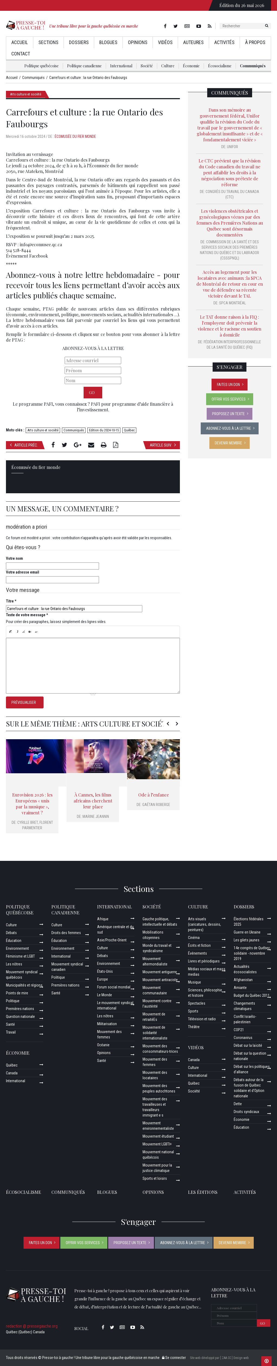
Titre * (11, 601)
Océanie (103, 1045)
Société (147, 65)
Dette (238, 1104)
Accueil (19, 42)
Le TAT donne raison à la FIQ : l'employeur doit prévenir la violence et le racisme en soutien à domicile (229, 326)
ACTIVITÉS (245, 1192)
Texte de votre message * (27, 615)
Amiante (240, 987)
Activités (224, 42)
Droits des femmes (66, 933)
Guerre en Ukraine (247, 932)
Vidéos (165, 42)
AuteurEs (193, 42)
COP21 (239, 1030)
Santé (10, 1024)
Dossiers (79, 42)
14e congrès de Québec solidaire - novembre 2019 (252, 953)
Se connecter (174, 1357)
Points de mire (17, 993)
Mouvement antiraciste (160, 980)
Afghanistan (243, 980)
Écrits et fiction (199, 945)
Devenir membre (228, 443)
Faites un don (228, 384)
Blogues (108, 42)
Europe (102, 979)
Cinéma (194, 937)
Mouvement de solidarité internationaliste (155, 1032)
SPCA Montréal (232, 303)
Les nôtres (14, 964)
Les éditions (202, 1192)
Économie (191, 65)
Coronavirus (243, 1037)
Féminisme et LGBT (20, 956)
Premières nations (20, 1009)
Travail (11, 1032)
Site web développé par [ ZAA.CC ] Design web (219, 1358)
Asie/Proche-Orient (112, 940)
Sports (193, 1011)
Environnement (17, 948)
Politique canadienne (84, 65)
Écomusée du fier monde (75, 136)
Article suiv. (163, 445)
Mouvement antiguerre (160, 972)
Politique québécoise (41, 65)
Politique (12, 1001)
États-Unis (105, 971)
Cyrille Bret (27, 822)
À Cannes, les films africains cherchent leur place (93, 800)
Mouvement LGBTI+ (157, 1144)
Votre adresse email (22, 572)
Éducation (13, 940)
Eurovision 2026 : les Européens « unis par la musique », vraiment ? (32, 803)
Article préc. (24, 445)
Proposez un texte (228, 414)
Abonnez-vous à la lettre (228, 428)
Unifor (232, 147)
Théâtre (194, 1027)
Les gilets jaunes (246, 940)
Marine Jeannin (96, 816)
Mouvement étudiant (158, 1136)
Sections (48, 42)
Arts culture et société (25, 94)
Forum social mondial (113, 987)
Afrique (102, 919)
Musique (194, 982)
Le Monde (104, 995)
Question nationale (20, 1016)
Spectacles (196, 1003)
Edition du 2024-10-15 (104, 430)
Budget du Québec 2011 (252, 995)
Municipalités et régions (24, 985)
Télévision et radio (202, 1019)
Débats (11, 933)
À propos (255, 42)
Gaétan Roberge (156, 804)
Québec (129, 430)
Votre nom (14, 558)
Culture (167, 65)
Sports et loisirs (155, 1178)
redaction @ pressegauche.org (32, 1326)
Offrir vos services (229, 399)
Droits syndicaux (246, 1112)
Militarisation (107, 1024)
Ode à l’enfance (153, 795)
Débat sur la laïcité (248, 1045)
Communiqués (253, 65)
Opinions (137, 42)
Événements (197, 953)
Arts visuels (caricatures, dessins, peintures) (204, 924)
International (121, 65)
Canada (12, 1073)
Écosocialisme (220, 65)
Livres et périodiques (204, 961)
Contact (20, 53)
